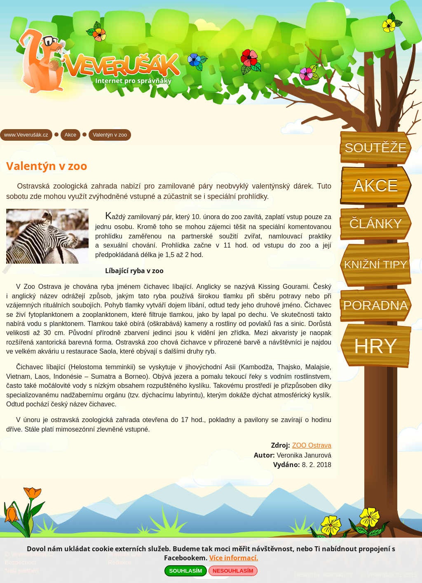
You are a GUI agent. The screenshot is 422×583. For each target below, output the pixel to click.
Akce (375, 186)
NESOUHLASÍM (233, 571)
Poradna (375, 305)
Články (375, 223)
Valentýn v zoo (110, 135)
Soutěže (376, 147)
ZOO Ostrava (311, 445)
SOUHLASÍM (185, 571)
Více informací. (233, 557)
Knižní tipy (376, 264)
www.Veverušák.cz (26, 135)
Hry (375, 346)
